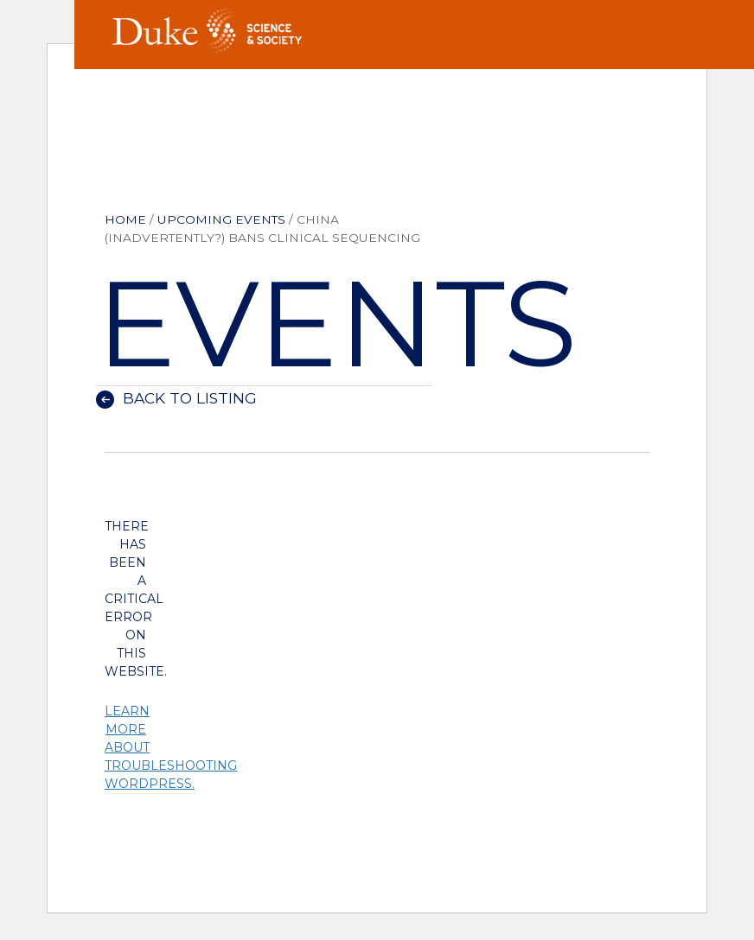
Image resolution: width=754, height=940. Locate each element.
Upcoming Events (221, 219)
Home (125, 219)
